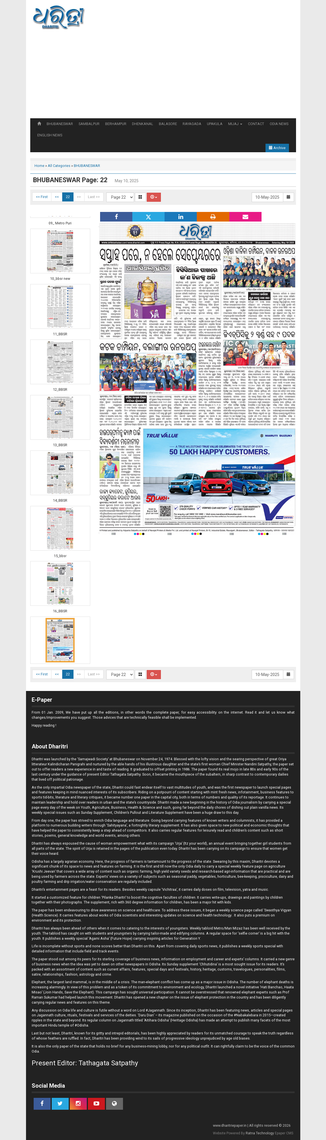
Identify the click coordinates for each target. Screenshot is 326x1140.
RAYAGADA (192, 124)
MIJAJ (235, 124)
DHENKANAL (142, 124)
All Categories (59, 166)
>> (79, 197)
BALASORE (168, 124)
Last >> (94, 197)
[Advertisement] (163, 75)
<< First (42, 197)
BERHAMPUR (115, 124)
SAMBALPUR (89, 124)
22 (68, 197)
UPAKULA (215, 124)
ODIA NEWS (279, 124)
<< (57, 197)
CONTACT (256, 124)
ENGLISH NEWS (49, 135)
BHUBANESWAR (60, 124)
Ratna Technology (260, 1133)
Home (39, 166)
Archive (277, 148)
